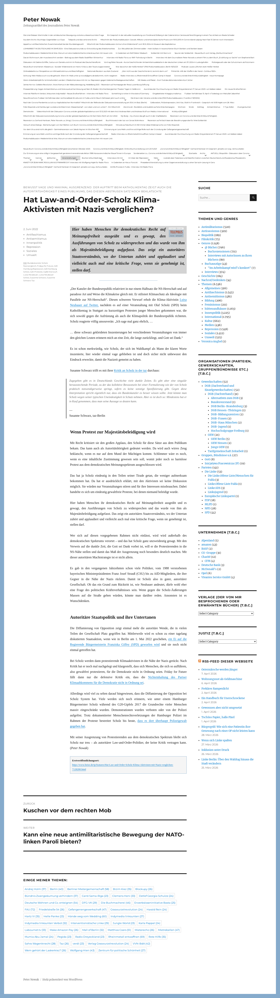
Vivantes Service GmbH (215, 577)
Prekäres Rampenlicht (215, 688)
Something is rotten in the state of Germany (130, 93)
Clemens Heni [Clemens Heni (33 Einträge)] (123, 895)
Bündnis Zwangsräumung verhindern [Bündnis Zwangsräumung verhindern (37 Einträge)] (51, 895)
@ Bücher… (52, 158)
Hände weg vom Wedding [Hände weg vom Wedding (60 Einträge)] (87, 916)
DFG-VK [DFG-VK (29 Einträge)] (89, 902)
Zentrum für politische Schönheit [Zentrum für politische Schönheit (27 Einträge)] (121, 950)
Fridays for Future (45, 266)
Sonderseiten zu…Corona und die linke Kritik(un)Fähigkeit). (158, 153)
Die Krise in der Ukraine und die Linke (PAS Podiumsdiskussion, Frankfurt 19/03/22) (165, 98)
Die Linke (210, 471)
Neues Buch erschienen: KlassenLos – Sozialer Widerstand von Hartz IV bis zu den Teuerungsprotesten (66, 67)
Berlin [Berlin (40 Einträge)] (56, 889)
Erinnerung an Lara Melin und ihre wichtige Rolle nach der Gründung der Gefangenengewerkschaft (146, 129)
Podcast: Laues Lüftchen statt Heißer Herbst (200, 67)
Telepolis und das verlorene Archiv (82, 40)
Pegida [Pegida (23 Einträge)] (64, 936)
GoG (207, 459)
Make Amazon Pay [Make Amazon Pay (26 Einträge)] (64, 929)
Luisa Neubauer (30, 275)
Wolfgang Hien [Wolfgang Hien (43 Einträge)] (82, 950)
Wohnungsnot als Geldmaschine (221, 679)
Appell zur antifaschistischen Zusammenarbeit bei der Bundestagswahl (53, 44)
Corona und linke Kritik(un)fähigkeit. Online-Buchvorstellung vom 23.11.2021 (125, 149)
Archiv (202, 153)
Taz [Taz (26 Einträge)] (64, 943)
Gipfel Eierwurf (50, 272)
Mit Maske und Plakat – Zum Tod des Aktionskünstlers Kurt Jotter (165, 80)
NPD (207, 508)
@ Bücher (211, 247)
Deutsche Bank (210, 565)
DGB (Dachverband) (220, 394)
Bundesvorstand (221, 402)
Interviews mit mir (115, 158)
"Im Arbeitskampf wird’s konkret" (229, 268)
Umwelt (31, 255)
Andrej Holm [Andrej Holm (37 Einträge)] (35, 889)
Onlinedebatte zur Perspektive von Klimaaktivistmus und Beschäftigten (53, 71)
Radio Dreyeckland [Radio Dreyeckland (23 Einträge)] (89, 936)
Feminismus (212, 304)
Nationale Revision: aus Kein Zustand (102, 71)
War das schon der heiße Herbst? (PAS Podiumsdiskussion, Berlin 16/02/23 (147, 67)
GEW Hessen (219, 443)
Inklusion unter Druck (215, 750)
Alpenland (207, 540)
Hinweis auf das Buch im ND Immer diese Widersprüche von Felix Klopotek (147, 125)
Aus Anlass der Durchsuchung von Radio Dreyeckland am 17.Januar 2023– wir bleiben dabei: (182, 89)
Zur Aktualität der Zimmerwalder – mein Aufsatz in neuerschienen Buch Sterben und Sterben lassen (160, 48)
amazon (206, 544)
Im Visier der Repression (138, 158)
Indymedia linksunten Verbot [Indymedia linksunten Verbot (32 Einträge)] (46, 923)
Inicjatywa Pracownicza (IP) (222, 463)
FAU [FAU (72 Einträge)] (30, 909)
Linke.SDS (214, 488)
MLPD (208, 504)
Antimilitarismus (212, 227)
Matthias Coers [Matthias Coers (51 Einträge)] (119, 929)
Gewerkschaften (211, 381)
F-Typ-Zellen (228, 107)
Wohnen (182, 107)
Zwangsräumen (244, 107)
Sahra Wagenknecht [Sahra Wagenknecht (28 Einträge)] (40, 943)
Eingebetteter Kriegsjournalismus (167, 93)
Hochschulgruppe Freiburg (228, 430)
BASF (204, 548)
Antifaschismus (36, 234)
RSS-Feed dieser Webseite (227, 661)
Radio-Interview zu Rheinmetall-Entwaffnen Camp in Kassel (146, 76)
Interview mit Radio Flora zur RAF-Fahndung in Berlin (129, 57)
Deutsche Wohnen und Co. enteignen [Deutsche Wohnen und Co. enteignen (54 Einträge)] (51, 902)
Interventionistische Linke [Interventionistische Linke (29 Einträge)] (90, 923)
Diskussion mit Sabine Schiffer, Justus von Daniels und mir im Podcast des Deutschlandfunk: (62, 62)
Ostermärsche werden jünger (219, 669)
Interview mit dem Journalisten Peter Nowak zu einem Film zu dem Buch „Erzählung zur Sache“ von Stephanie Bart (205, 57)
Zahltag (200, 107)
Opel (204, 573)
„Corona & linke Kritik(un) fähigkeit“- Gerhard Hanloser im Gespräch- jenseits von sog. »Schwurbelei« (202, 149)
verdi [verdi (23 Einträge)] (78, 943)
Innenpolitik (34, 242)
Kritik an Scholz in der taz (130, 370)
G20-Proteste (36, 272)
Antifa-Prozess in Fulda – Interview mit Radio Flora (131, 167)
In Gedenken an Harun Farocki (124, 162)
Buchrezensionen (219, 251)
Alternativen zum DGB (225, 398)
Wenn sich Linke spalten (216, 740)
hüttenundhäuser (216, 308)
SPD (207, 512)
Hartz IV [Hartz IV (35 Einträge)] (32, 916)
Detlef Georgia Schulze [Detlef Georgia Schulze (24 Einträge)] (156, 895)
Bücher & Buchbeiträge (92, 158)
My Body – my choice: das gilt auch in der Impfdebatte (144, 116)
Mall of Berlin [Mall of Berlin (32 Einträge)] (93, 929)
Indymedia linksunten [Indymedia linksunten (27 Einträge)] (127, 916)
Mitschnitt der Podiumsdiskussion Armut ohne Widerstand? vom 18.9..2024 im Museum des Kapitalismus (131, 44)
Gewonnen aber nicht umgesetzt (221, 707)
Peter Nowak (41, 19)
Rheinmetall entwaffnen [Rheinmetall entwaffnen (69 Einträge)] (126, 936)
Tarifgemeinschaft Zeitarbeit (226, 451)
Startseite (193, 153)
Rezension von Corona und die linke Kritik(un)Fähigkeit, (193, 116)
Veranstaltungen (69, 158)
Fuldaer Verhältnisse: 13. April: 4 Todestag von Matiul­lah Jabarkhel (212, 93)
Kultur (209, 321)
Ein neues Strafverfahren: (235, 89)
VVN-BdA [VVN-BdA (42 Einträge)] (141, 943)
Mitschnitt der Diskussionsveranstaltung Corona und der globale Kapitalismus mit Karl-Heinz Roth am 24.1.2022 (70, 116)
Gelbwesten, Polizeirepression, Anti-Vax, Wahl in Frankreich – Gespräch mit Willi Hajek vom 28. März (192, 102)
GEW (211, 435)
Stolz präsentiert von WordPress (62, 979)
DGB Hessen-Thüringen (226, 410)
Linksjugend (215, 492)
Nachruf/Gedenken (213, 280)
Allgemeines (212, 288)
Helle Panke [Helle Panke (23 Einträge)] (54, 916)
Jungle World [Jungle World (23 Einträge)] (124, 923)
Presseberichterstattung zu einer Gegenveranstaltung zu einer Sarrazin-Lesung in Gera (178, 162)
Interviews (211, 272)
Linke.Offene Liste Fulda (223, 484)
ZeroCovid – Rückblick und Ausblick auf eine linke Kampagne (148, 107)
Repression (33, 246)
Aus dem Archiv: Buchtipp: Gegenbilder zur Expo (44, 40)
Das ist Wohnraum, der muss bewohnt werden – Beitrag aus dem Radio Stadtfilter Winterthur (63, 57)
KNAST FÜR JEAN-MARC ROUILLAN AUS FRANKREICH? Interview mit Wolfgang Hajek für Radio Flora (65, 162)
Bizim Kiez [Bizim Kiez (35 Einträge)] (122, 889)
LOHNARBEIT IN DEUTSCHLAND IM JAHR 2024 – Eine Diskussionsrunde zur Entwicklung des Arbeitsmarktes (69, 48)
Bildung (209, 300)
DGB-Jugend (219, 426)
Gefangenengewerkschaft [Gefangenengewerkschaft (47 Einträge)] (87, 909)
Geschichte (208, 276)
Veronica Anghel (211, 341)
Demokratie (28, 111)
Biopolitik (207, 235)
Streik (191, 107)
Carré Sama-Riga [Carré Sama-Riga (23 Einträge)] (95, 895)
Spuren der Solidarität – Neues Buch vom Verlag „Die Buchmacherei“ (204, 53)
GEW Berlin (218, 439)
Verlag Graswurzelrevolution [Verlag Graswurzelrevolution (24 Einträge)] (108, 943)
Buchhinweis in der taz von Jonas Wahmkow (125, 120)
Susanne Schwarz (38, 278)
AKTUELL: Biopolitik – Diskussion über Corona (230, 153)
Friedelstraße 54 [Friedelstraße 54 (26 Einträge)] (51, 909)
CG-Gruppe (208, 552)
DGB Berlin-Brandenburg (227, 406)
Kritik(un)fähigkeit (179, 111)
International (213, 317)
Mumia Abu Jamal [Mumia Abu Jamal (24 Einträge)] (39, 936)
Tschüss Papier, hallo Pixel (217, 717)
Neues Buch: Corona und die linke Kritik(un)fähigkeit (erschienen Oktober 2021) (56, 149)
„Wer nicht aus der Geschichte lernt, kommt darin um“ (145, 71)
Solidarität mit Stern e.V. (161, 53)
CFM (207, 561)
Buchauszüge (213, 263)
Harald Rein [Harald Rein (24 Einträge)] (157, 909)
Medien (209, 325)
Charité (205, 557)
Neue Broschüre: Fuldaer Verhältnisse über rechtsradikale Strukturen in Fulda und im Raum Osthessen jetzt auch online (74, 98)
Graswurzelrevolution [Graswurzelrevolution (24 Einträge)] (126, 909)
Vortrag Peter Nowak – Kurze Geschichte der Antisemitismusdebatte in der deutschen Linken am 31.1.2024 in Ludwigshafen (156, 62)
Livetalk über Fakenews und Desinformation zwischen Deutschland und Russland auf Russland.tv (205, 158)
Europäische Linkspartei (220, 496)
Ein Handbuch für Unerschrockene (223, 698)
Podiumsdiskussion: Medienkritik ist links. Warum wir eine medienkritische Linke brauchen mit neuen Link (67, 53)
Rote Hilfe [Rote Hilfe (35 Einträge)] (157, 936)
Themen (26, 158)
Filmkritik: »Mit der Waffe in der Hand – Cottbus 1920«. (193, 71)
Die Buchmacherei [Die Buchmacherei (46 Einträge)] (115, 902)
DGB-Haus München (224, 422)
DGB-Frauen (219, 418)
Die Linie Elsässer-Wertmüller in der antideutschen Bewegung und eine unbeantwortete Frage (63, 35)
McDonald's (209, 569)
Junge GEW (218, 447)
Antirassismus (210, 231)
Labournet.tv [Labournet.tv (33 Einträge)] (35, 929)
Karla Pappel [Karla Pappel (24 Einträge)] (149, 923)
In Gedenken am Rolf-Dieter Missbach (131, 53)
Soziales (31, 250)
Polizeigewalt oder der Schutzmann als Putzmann (233, 62)
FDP (207, 500)
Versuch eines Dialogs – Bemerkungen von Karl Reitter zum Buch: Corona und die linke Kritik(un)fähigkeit (68, 125)
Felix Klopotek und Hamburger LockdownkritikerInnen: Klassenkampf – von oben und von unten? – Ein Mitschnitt (71, 107)
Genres (39, 158)
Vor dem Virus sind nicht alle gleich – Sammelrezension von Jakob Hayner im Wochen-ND (61, 129)
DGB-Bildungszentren (225, 414)
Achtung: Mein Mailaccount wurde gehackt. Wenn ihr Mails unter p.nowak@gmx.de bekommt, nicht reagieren (70, 76)
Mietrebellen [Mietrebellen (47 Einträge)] (169, 929)
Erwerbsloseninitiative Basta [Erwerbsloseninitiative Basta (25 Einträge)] (154, 902)
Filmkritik (207, 239)
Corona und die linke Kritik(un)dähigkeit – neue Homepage (199, 76)
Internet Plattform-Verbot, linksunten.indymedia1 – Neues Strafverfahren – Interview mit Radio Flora (65, 93)
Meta (156, 158)
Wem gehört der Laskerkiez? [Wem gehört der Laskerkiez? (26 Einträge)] (45, 950)
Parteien (206, 467)
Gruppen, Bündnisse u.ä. (216, 455)
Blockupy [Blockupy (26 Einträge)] (143, 889)
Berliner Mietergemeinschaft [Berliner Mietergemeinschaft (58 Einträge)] (88, 889)
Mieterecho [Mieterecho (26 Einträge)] (144, 929)
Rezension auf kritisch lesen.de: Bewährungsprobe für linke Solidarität (177, 120)
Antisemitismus (213, 107)
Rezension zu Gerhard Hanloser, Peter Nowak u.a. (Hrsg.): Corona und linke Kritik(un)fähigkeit (62, 120)
